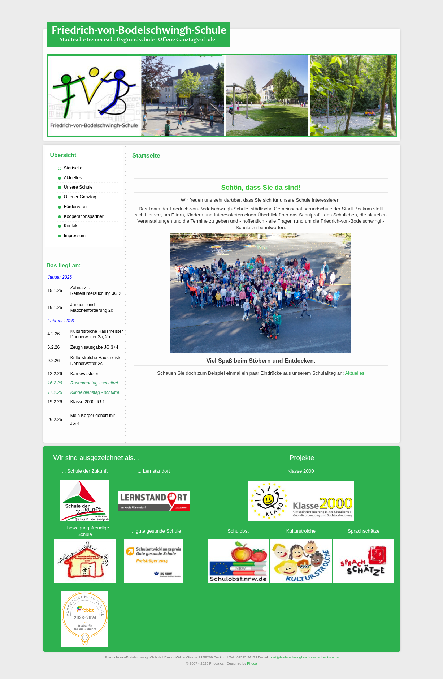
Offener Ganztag (80, 196)
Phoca (252, 663)
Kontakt (71, 225)
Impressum (75, 235)
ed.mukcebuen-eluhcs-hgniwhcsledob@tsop (304, 657)
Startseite (73, 168)
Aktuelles (73, 177)
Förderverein (76, 206)
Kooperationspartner (84, 216)
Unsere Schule (78, 187)
